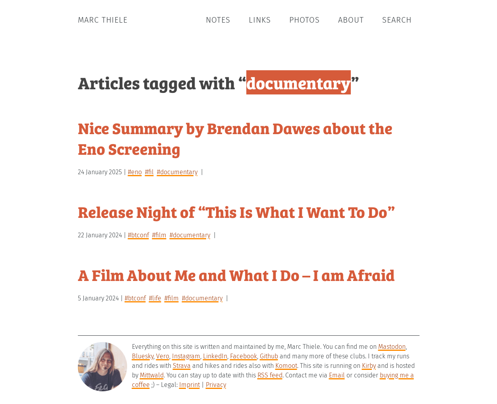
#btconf (138, 235)
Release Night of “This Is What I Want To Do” (236, 211)
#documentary (177, 172)
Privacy (216, 385)
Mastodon (392, 346)
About (351, 20)
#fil (149, 172)
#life (155, 298)
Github (269, 356)
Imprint (189, 385)
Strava (182, 365)
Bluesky (142, 356)
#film (159, 235)
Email (337, 375)
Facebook (243, 356)
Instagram (186, 356)
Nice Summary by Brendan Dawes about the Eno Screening (235, 138)
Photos (304, 20)
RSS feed (269, 375)
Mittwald (152, 375)
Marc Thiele (103, 20)
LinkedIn (215, 356)
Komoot (286, 365)
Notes (218, 20)
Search (397, 20)
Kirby (369, 365)
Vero (162, 356)
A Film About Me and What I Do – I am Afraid (236, 274)
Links (260, 20)
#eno (135, 172)
